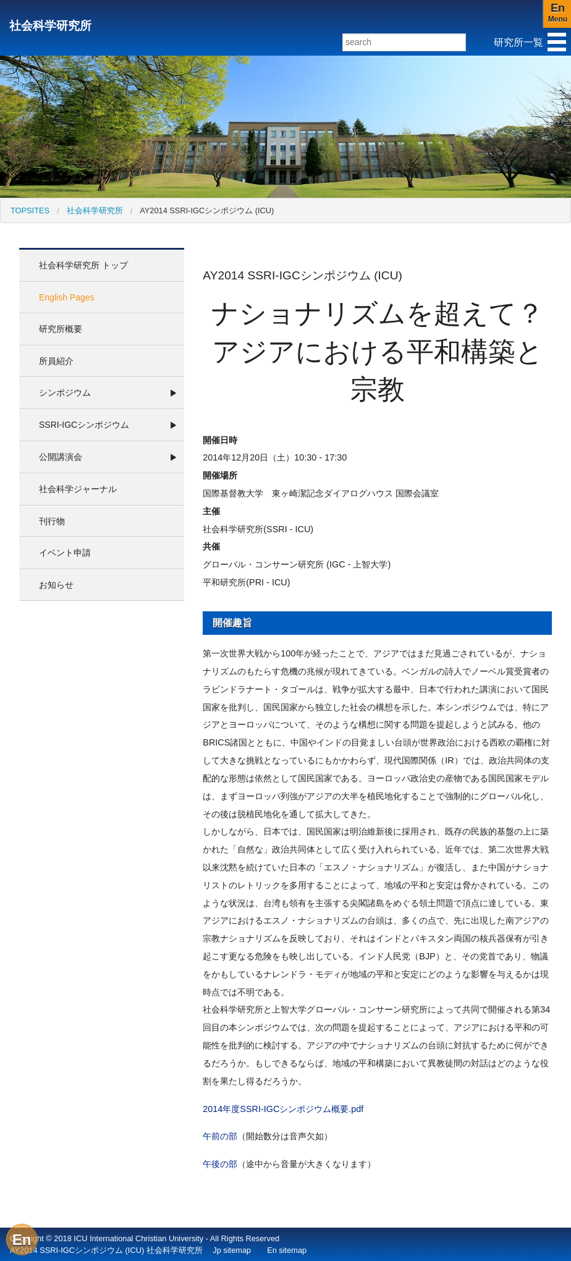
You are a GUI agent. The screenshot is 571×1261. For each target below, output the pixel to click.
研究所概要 (60, 329)
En (22, 1239)
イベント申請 (65, 553)
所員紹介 (56, 361)
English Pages (67, 297)
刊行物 (52, 521)
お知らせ (56, 585)
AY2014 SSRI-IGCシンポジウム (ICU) (207, 210)
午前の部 (220, 1136)
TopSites (30, 210)
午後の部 (220, 1164)
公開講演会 (60, 457)
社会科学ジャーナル (78, 489)
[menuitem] (30, 210)
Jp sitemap (232, 1250)
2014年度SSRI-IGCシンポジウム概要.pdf (283, 1109)
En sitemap (287, 1250)
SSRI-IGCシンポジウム (84, 425)
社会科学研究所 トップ (83, 265)
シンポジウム (65, 392)
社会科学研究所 (50, 25)
